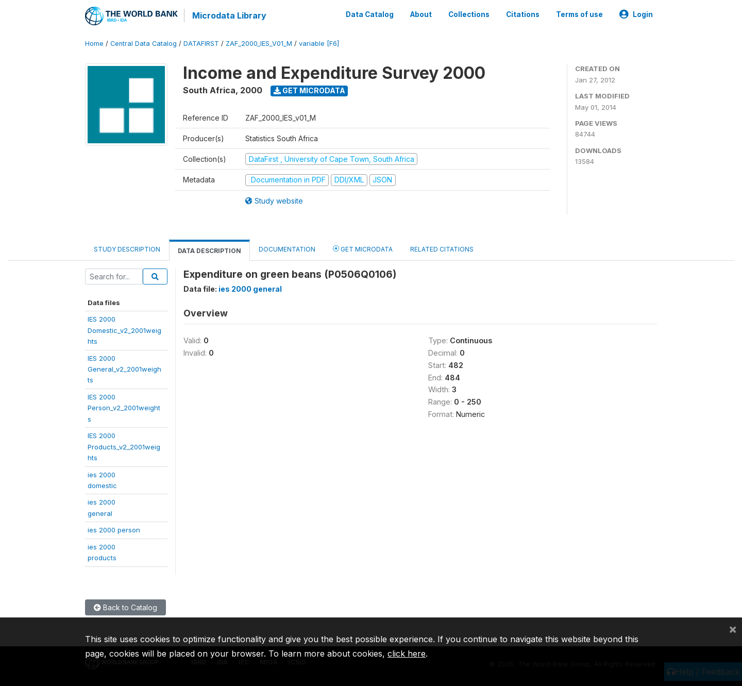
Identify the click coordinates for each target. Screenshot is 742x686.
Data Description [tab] (209, 251)
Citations (522, 14)
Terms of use (579, 14)
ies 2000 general (250, 289)
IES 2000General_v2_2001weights (124, 369)
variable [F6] (319, 43)
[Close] (733, 629)
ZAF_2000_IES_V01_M (259, 43)
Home (94, 43)
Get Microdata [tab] (363, 248)
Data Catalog (370, 14)
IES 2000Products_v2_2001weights (124, 446)
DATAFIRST (201, 43)
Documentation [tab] (287, 249)
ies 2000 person (114, 530)
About (421, 14)
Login (636, 14)
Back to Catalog (125, 607)
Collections (469, 14)
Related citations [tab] (442, 249)
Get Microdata (309, 90)
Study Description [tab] (127, 249)
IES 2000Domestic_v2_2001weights (124, 330)
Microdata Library (229, 15)
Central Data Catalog (143, 43)
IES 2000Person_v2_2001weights (124, 408)
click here (406, 653)
